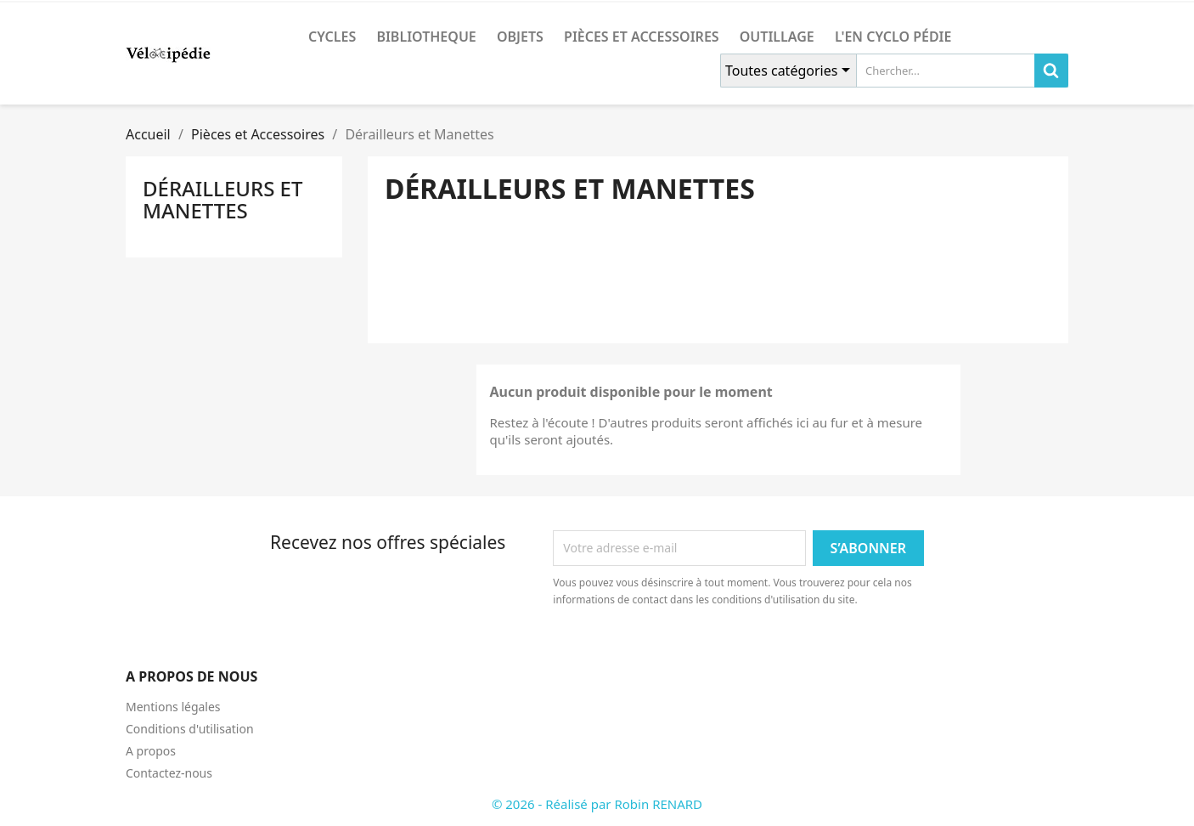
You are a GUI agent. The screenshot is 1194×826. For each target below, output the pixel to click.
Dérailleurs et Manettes (222, 199)
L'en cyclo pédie (893, 36)
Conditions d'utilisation (190, 729)
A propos (151, 751)
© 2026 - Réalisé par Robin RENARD (597, 803)
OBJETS (520, 36)
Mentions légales (173, 707)
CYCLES (332, 36)
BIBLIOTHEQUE (426, 36)
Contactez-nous (169, 773)
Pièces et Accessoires (641, 36)
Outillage (777, 36)
